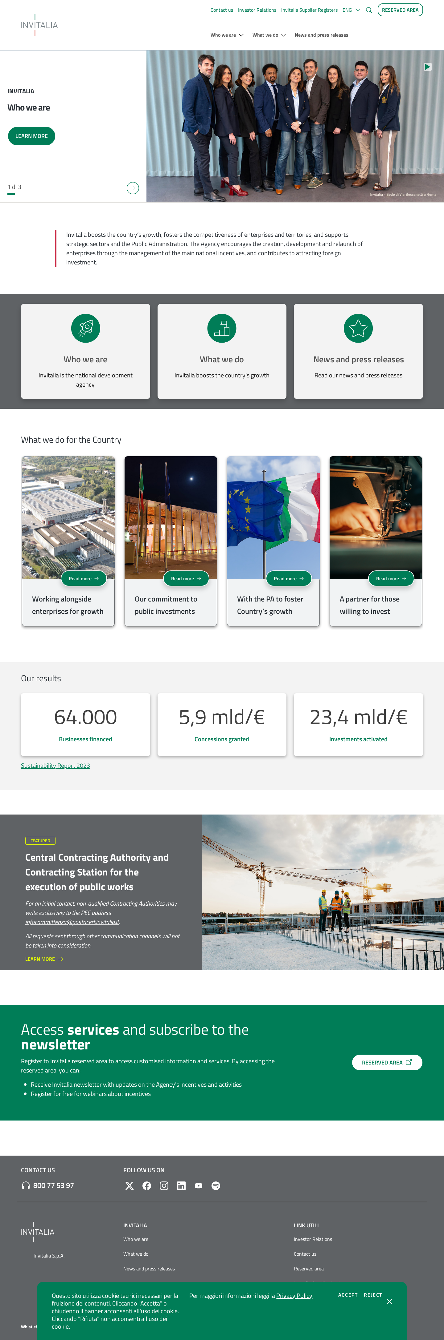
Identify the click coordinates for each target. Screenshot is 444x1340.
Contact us (222, 10)
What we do (222, 359)
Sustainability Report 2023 (55, 765)
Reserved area (309, 1268)
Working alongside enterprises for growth (68, 605)
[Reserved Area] (400, 9)
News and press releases (358, 359)
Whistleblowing (36, 1326)
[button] (351, 9)
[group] (68, 542)
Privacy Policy (294, 1295)
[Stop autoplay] (428, 67)
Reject (373, 1294)
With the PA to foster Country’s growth (270, 605)
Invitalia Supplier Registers (309, 10)
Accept (348, 1294)
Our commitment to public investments (166, 605)
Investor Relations (257, 10)
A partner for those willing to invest (370, 605)
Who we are (85, 359)
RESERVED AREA (387, 1062)
